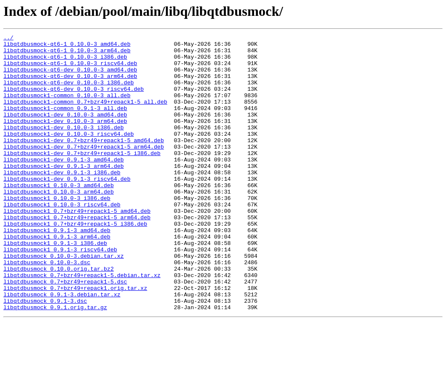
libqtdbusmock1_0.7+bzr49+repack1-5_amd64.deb (76, 247)
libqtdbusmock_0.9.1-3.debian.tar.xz (61, 347)
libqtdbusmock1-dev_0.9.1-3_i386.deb (61, 200)
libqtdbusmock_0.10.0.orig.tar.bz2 (58, 316)
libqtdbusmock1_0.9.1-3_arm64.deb (57, 277)
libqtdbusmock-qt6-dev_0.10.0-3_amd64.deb (70, 77)
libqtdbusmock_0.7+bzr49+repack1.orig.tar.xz (75, 339)
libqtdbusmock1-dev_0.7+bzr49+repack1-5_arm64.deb (83, 169)
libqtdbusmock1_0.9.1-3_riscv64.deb (60, 293)
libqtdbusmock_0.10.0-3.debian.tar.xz (63, 300)
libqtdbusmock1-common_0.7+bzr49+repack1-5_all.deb (85, 115)
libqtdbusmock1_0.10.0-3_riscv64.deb (61, 239)
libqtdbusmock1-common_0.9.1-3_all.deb (65, 123)
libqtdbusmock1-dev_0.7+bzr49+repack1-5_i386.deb (82, 177)
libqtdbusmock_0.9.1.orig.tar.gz (55, 362)
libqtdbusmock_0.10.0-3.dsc (46, 308)
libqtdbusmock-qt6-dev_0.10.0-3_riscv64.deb (73, 100)
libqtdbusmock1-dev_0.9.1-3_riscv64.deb (66, 208)
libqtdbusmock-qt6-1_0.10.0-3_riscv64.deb (70, 69)
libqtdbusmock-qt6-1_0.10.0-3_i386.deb (65, 62)
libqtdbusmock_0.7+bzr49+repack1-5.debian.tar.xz (82, 324)
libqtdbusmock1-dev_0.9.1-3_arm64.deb (63, 193)
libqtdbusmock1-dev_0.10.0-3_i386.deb (63, 146)
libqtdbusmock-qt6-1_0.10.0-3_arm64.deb (66, 54)
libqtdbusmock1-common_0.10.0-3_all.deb (66, 108)
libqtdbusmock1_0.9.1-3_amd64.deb (57, 270)
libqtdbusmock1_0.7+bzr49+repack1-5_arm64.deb (76, 254)
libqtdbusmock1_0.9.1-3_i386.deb (55, 285)
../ (8, 38)
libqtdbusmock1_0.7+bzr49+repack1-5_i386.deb (75, 262)
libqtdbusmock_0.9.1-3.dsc (45, 354)
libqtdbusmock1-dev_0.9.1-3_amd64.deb (63, 185)
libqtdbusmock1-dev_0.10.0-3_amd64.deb (65, 131)
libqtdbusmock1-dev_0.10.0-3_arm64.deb (65, 139)
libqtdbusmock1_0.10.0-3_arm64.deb (58, 223)
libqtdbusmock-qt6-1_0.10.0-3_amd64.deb (66, 46)
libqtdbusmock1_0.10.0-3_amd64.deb (58, 216)
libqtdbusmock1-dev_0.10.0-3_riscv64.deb (68, 154)
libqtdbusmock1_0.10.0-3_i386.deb (57, 231)
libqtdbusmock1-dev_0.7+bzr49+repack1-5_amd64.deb (83, 162)
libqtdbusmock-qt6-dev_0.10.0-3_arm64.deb (70, 85)
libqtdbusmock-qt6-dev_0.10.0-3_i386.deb (68, 92)
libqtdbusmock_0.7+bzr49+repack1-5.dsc (65, 331)
